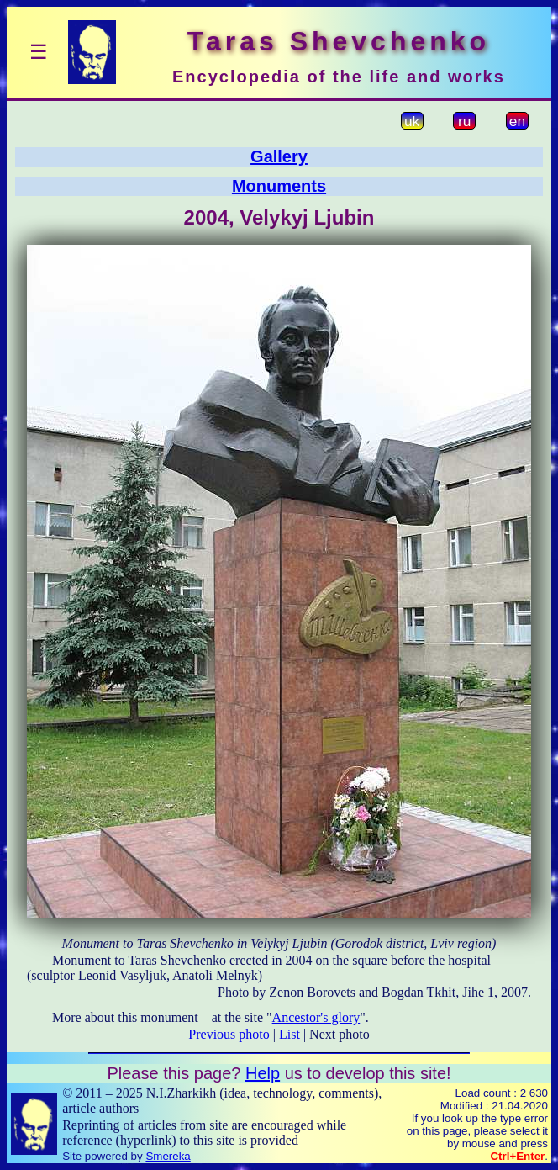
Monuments (279, 186)
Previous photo (228, 1034)
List (289, 1034)
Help (262, 1073)
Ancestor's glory (316, 1017)
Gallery (279, 156)
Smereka (167, 1156)
